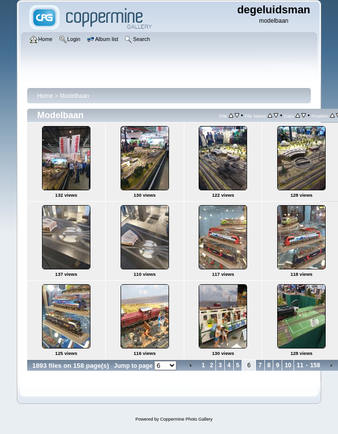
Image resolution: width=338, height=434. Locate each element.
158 (315, 365)
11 (299, 365)
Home (45, 95)
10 (288, 365)
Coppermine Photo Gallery (186, 419)
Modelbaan (74, 95)
